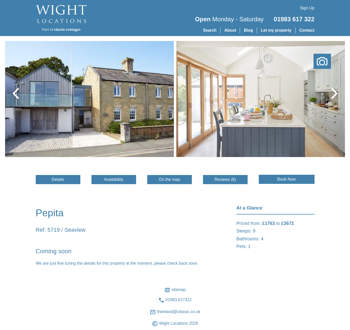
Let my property (276, 30)
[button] (332, 93)
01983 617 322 (294, 19)
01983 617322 (175, 300)
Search (209, 30)
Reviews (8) (225, 179)
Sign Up (307, 8)
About (230, 30)
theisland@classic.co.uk (175, 312)
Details (58, 179)
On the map (169, 179)
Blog (248, 30)
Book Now (286, 179)
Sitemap (175, 290)
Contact (307, 30)
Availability (113, 179)
